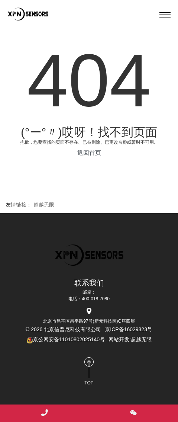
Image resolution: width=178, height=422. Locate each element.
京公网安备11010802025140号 (65, 339)
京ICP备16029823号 (128, 329)
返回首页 (89, 153)
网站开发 (119, 339)
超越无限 (43, 205)
